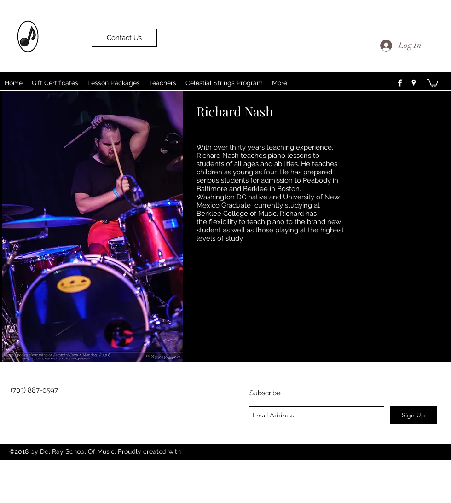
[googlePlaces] (413, 82)
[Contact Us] (124, 38)
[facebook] (400, 82)
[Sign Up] (413, 415)
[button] (432, 82)
